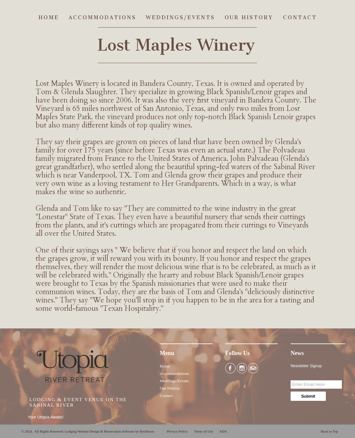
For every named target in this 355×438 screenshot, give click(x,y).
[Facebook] (230, 367)
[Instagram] (242, 367)
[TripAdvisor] (253, 367)
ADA (223, 431)
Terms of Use (203, 431)
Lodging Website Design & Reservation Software (100, 431)
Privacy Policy (177, 431)
